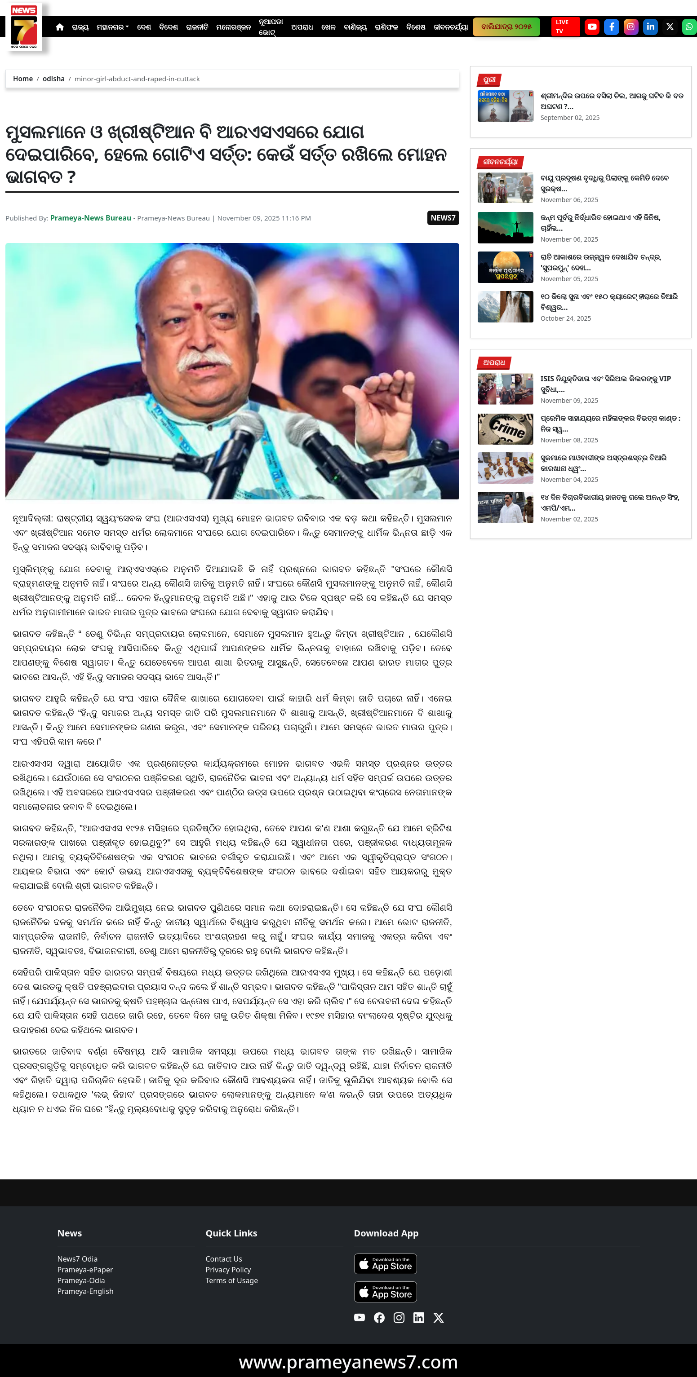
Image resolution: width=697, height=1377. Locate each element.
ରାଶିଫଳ (386, 27)
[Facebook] (611, 27)
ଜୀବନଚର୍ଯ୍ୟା (451, 27)
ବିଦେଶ (168, 27)
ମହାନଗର (110, 27)
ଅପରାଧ (302, 27)
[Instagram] (631, 27)
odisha (54, 78)
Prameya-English (86, 1291)
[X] (669, 27)
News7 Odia (78, 1259)
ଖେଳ (328, 27)
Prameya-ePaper (85, 1270)
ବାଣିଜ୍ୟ (355, 27)
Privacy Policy (228, 1270)
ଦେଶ (144, 27)
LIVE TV (562, 26)
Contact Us (224, 1259)
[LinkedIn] (650, 27)
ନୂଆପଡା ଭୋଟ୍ (271, 27)
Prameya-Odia (81, 1280)
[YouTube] (592, 27)
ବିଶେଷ (416, 27)
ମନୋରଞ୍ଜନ (233, 27)
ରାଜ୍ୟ (80, 27)
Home (23, 78)
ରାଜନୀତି (197, 27)
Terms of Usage (232, 1280)
